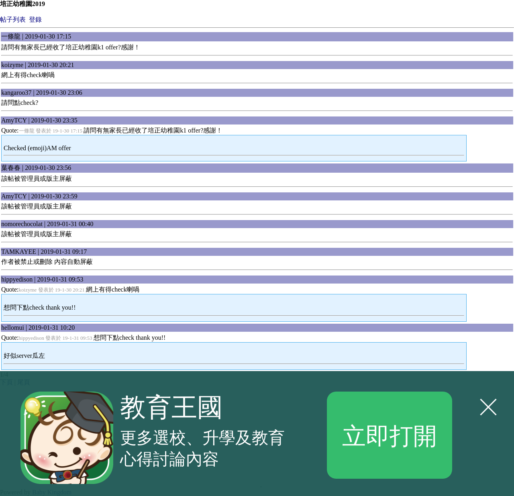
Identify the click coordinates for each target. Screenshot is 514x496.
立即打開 (389, 435)
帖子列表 (13, 19)
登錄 (35, 19)
